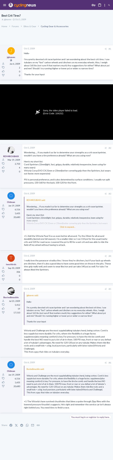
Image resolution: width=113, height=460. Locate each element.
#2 (110, 148)
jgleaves (7, 19)
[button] (5, 5)
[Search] (109, 5)
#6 (110, 362)
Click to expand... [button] (67, 227)
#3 (110, 194)
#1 (110, 49)
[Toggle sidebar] (105, 5)
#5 (110, 289)
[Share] (105, 48)
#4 (110, 256)
